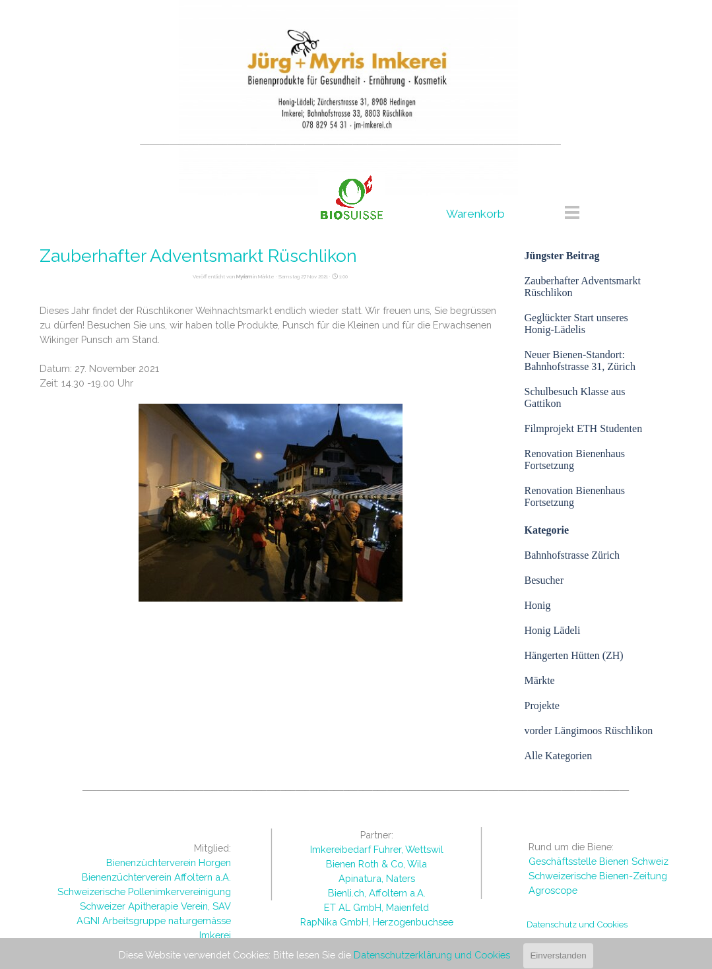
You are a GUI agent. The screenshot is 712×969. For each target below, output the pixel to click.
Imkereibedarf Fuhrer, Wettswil (376, 849)
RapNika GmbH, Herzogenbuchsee (376, 921)
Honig (538, 605)
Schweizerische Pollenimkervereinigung (144, 891)
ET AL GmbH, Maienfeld (376, 907)
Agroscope (553, 890)
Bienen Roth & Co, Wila (376, 863)
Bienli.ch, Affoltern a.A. (377, 892)
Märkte (540, 680)
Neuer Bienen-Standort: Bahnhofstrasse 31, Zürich (580, 360)
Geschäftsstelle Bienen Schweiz (598, 861)
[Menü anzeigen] (572, 212)
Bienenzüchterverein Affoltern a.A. (156, 877)
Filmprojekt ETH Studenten (584, 428)
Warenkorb (475, 213)
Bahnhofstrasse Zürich (572, 555)
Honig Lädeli (553, 630)
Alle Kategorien (559, 755)
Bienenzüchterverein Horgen (168, 862)
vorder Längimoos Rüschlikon (589, 730)
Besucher (544, 580)
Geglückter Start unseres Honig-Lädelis (576, 323)
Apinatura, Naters (377, 878)
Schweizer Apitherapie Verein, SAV (155, 906)
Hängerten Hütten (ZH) (574, 655)
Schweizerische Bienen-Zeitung (598, 875)
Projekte (542, 705)
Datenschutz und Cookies (577, 924)
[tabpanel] (351, 140)
